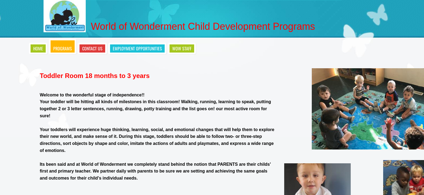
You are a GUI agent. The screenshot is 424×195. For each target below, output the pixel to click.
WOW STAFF (181, 48)
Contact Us (92, 48)
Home (38, 48)
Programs (62, 48)
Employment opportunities (137, 48)
